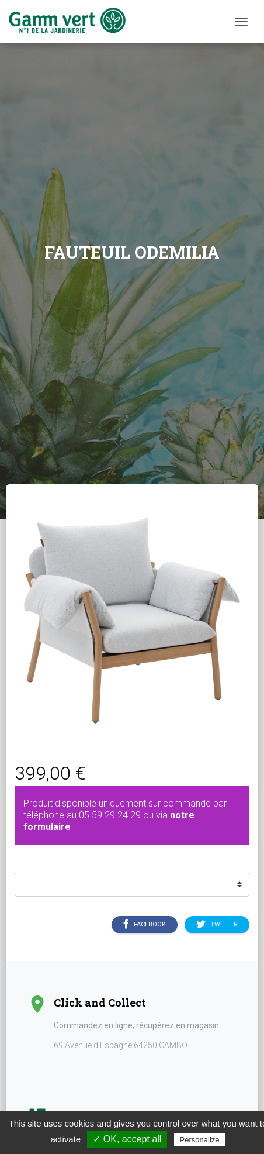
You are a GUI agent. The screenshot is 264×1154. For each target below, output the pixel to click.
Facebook (144, 924)
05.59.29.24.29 (110, 815)
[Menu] (241, 22)
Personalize (200, 1139)
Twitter (217, 924)
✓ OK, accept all (127, 1139)
